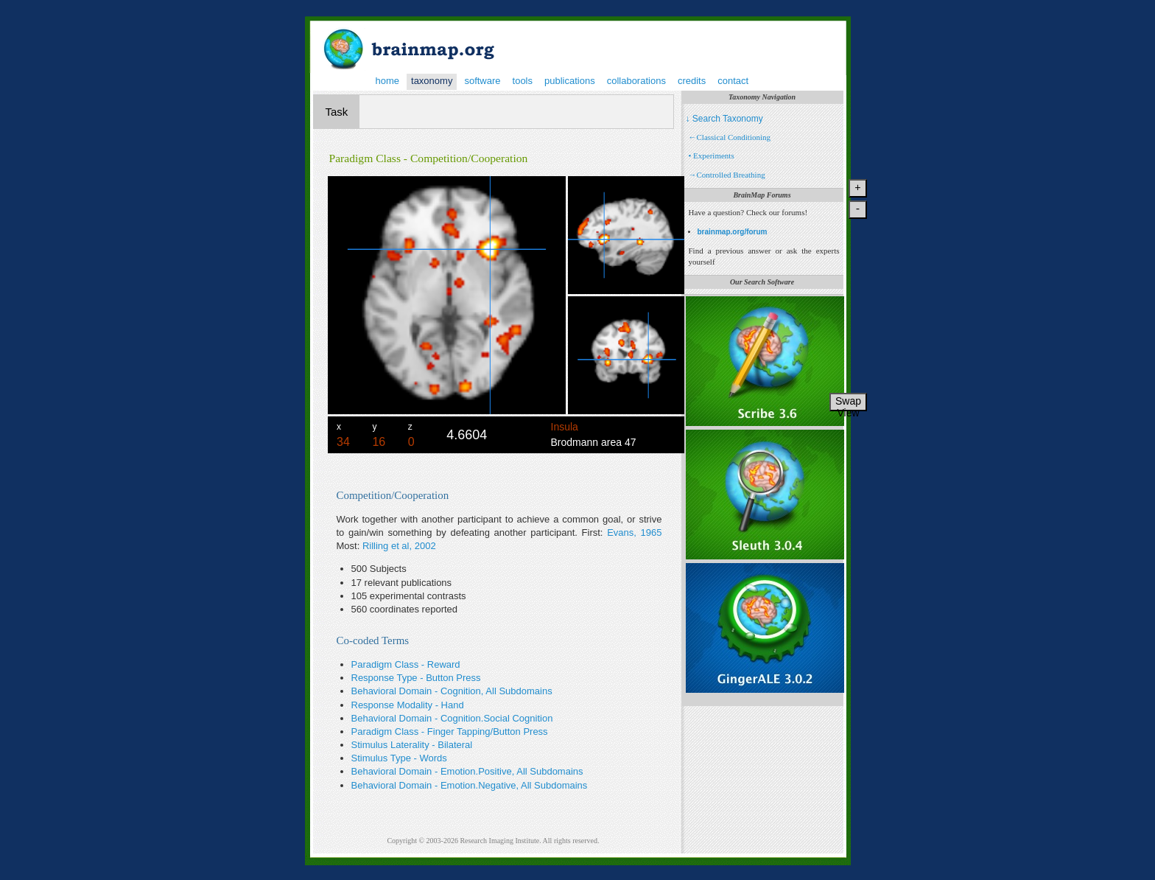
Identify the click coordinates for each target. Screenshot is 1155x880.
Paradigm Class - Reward (405, 664)
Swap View (848, 403)
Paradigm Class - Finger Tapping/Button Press (449, 731)
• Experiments (711, 155)
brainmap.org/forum (733, 232)
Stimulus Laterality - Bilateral (412, 744)
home (388, 80)
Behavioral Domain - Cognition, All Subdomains (451, 690)
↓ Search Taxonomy (724, 119)
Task (337, 111)
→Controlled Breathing (727, 174)
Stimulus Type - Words (399, 758)
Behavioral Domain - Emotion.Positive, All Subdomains (467, 771)
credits (692, 80)
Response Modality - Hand (407, 704)
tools (523, 80)
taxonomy (431, 80)
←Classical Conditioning (730, 137)
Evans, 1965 (634, 532)
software (482, 80)
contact (732, 80)
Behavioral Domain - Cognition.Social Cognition (452, 718)
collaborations (636, 80)
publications (569, 80)
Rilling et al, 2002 (399, 545)
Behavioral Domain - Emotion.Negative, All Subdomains (469, 785)
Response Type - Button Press (416, 677)
